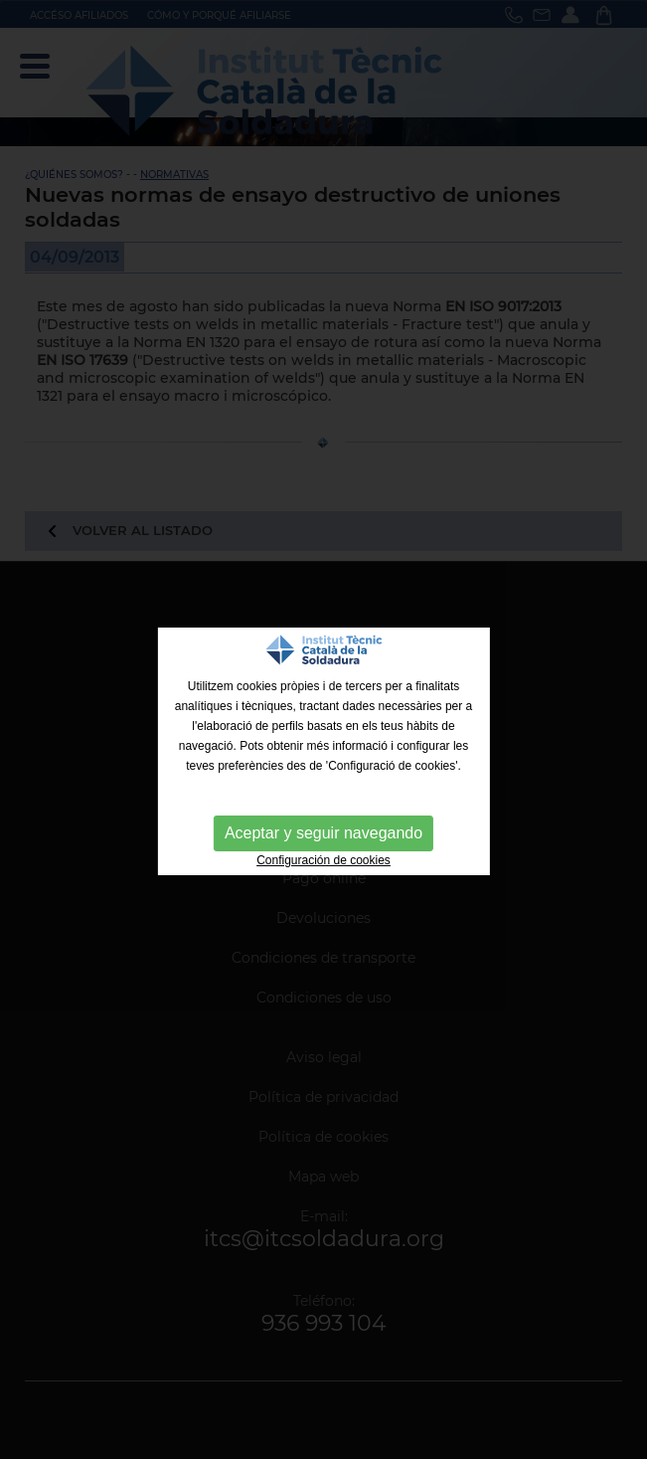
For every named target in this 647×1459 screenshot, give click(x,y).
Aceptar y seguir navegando (323, 832)
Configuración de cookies (323, 860)
